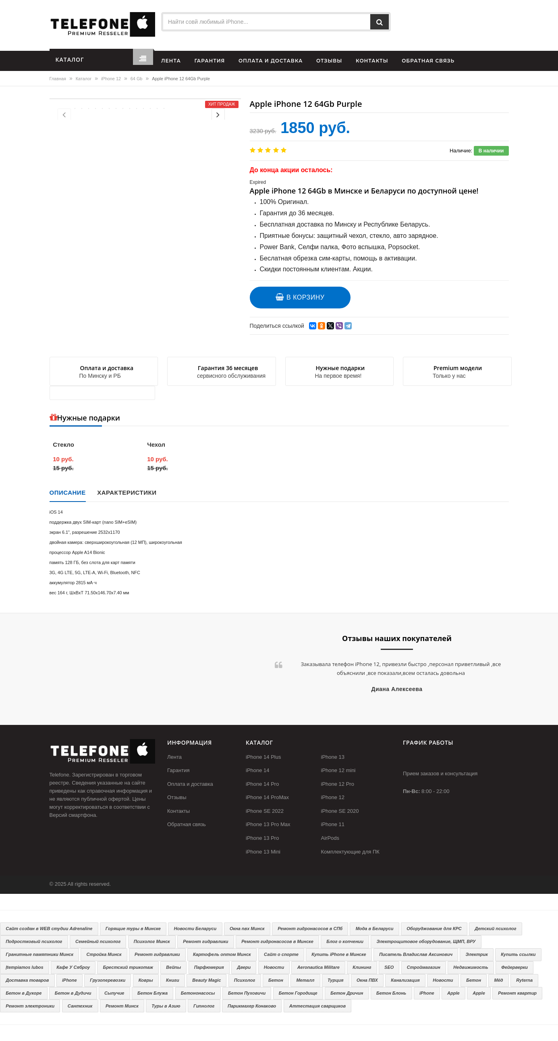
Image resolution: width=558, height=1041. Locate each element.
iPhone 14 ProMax (267, 797)
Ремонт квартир (517, 993)
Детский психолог (495, 928)
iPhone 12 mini (338, 770)
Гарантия (178, 770)
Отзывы (177, 797)
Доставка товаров (27, 980)
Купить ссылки (518, 954)
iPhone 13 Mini (263, 852)
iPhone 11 (333, 824)
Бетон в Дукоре (23, 993)
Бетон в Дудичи (73, 993)
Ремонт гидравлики (205, 941)
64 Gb (137, 78)
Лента (174, 757)
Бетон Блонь (391, 993)
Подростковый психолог (34, 941)
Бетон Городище (298, 993)
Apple (453, 993)
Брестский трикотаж (128, 967)
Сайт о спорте (281, 954)
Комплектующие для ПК (350, 852)
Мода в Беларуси (375, 928)
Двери (244, 967)
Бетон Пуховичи (247, 993)
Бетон (275, 980)
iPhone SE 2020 (340, 811)
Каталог (83, 78)
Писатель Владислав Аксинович (415, 954)
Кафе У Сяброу (73, 967)
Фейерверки (514, 967)
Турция (336, 980)
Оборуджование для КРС (434, 928)
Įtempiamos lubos (25, 967)
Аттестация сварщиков (317, 1006)
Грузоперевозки (107, 980)
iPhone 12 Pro (337, 784)
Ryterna (524, 980)
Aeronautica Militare (318, 967)
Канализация (405, 980)
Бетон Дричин (346, 993)
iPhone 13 (333, 757)
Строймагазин (423, 967)
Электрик (477, 954)
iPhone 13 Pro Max (268, 824)
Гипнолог (203, 1006)
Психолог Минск (152, 941)
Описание (68, 492)
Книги (172, 980)
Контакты (178, 811)
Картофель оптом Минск (222, 954)
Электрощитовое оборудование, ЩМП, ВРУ (426, 941)
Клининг (362, 967)
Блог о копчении (344, 941)
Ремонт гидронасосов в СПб (310, 928)
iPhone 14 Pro (262, 784)
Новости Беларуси (195, 928)
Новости (274, 967)
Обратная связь (186, 824)
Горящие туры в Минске (133, 928)
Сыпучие (114, 993)
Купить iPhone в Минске (338, 954)
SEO (389, 967)
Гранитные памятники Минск (39, 954)
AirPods (330, 838)
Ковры (146, 980)
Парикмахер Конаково (252, 1006)
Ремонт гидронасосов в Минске (277, 941)
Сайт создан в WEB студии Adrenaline (49, 928)
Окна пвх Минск (247, 928)
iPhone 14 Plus (263, 757)
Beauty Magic (206, 980)
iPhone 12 (111, 78)
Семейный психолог (97, 941)
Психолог (244, 980)
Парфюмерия (209, 967)
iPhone (69, 980)
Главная (58, 78)
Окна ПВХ (367, 980)
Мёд (498, 980)
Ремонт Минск (122, 1006)
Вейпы (173, 967)
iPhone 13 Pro (262, 838)
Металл (305, 980)
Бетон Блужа (152, 993)
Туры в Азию (165, 1006)
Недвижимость (470, 967)
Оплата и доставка (190, 784)
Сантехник (80, 1006)
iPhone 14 (258, 770)
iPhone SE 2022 (265, 811)
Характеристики (126, 492)
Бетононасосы (198, 993)
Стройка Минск (104, 954)
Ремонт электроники (30, 1006)
